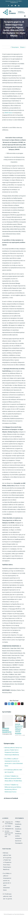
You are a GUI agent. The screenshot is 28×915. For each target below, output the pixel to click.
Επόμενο (22, 47)
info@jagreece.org (14, 2)
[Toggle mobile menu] (25, 16)
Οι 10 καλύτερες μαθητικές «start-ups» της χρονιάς (7, 898)
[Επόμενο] (24, 726)
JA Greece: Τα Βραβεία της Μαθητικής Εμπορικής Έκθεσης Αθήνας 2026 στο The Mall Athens (13, 780)
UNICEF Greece (8, 112)
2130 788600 (18, 1)
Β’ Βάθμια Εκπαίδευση (18, 829)
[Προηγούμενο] (3, 726)
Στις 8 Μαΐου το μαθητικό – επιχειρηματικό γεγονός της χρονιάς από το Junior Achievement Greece (7, 883)
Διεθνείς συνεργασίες (18, 838)
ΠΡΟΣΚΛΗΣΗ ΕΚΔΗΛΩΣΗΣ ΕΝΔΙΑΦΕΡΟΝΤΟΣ (6, 730)
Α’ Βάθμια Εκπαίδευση (18, 824)
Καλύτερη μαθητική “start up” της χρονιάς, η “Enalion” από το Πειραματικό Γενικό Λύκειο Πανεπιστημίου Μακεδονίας (7, 863)
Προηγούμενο (15, 47)
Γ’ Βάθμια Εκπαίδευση (18, 834)
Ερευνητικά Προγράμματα (18, 843)
